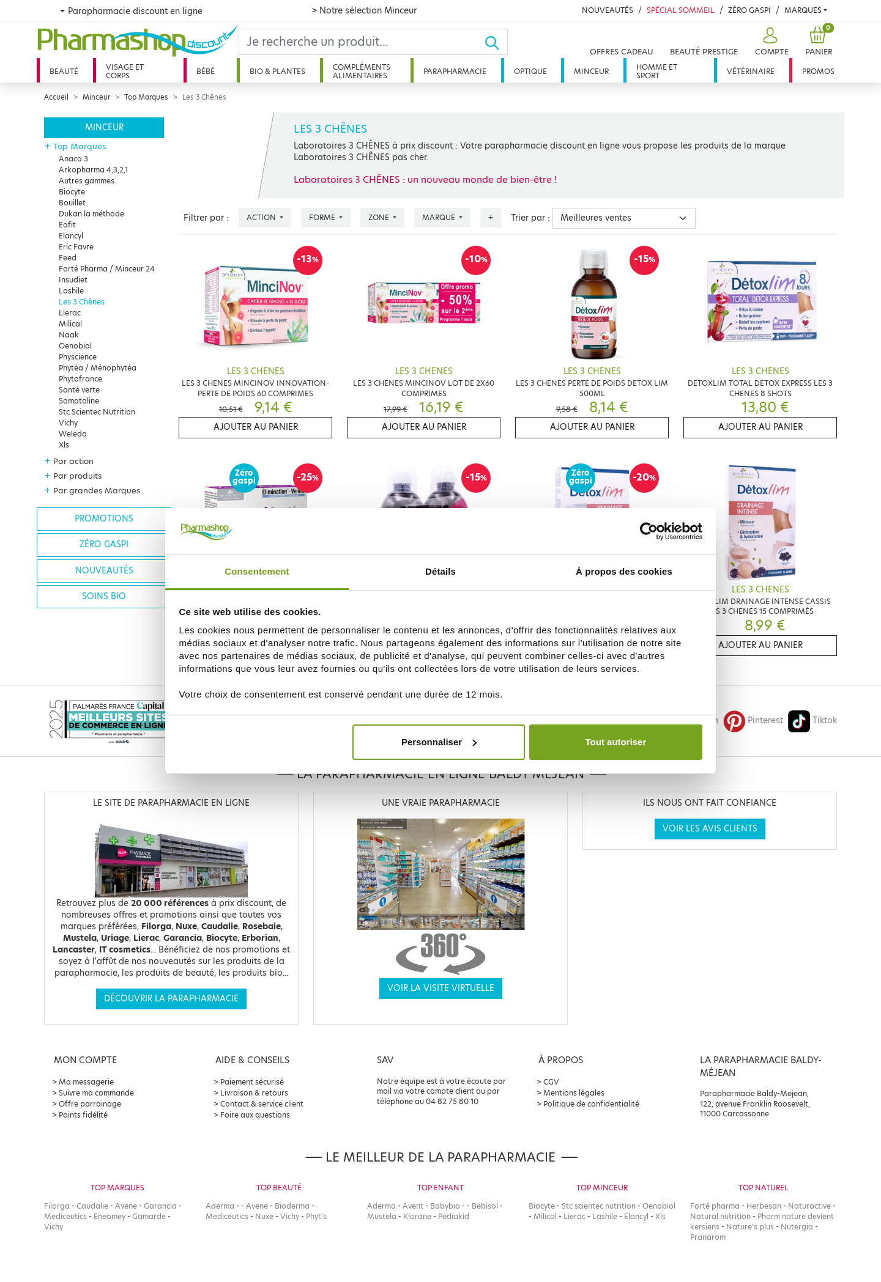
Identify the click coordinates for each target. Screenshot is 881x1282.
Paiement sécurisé (252, 1082)
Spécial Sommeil (681, 10)
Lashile (71, 291)
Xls (64, 445)
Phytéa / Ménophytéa (97, 368)
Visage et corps (125, 71)
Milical (70, 324)
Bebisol (485, 1206)
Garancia (160, 1206)
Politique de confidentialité (591, 1104)
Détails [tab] (440, 571)
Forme (323, 217)
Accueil (56, 97)
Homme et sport (656, 71)
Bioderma (292, 1206)
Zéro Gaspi (749, 10)
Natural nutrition (720, 1216)
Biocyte (72, 191)
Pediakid (453, 1216)
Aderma (220, 1206)
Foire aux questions (255, 1115)
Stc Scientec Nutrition (97, 412)
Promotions (104, 519)
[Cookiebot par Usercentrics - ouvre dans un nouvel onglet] (648, 531)
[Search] (362, 42)
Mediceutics (65, 1216)
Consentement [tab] (257, 571)
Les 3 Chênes (82, 302)
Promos (818, 71)
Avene (126, 1206)
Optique (530, 71)
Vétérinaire (751, 71)
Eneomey (109, 1216)
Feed (67, 257)
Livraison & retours (254, 1093)
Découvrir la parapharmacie (171, 998)
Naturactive (809, 1206)
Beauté (64, 71)
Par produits (77, 475)
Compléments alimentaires (361, 71)
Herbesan (763, 1206)
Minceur (591, 71)
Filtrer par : (206, 218)
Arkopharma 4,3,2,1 (93, 169)
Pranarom (708, 1237)
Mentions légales (573, 1093)
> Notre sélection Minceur (364, 10)
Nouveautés (607, 10)
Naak (69, 335)
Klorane (417, 1216)
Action (262, 217)
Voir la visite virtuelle (440, 988)
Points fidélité (83, 1115)
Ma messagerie (86, 1082)
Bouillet (72, 202)
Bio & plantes (277, 71)
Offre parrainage (90, 1104)
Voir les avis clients (710, 828)
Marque (439, 217)
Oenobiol (75, 346)
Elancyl (71, 235)
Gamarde (149, 1216)
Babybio (445, 1206)
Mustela (381, 1216)
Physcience (78, 357)
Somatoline (79, 401)
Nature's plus (750, 1226)
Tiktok (812, 720)
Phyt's (316, 1216)
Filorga (57, 1206)
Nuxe (264, 1216)
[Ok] (496, 42)
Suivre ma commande (96, 1093)
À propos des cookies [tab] (624, 571)
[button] (770, 41)
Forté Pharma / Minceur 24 (107, 268)
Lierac (70, 313)
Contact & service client (261, 1104)
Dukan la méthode (91, 213)
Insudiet (73, 279)
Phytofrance (80, 379)
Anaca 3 (73, 158)
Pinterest (753, 720)
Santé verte (79, 390)
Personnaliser (439, 742)
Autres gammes (86, 180)
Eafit (67, 224)
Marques (803, 10)
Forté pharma (715, 1206)
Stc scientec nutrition (599, 1206)
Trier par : (530, 218)
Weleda (73, 434)
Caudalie (92, 1206)
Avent (413, 1206)
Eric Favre (76, 246)
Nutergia (797, 1226)
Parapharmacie (454, 71)
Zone (379, 217)
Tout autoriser (616, 742)
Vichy (68, 423)
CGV (551, 1082)
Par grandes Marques (96, 490)
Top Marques (146, 97)
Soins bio (104, 596)
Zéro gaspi (104, 544)
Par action (73, 460)
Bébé (205, 71)
